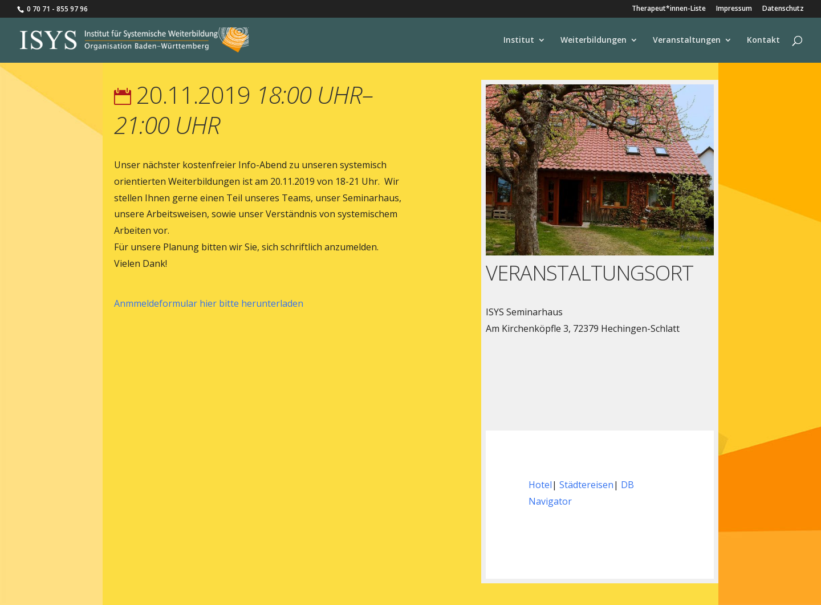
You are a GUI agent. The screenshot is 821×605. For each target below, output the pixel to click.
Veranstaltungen (687, 40)
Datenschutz (783, 9)
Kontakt (763, 40)
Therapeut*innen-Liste (669, 9)
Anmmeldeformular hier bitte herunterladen (208, 303)
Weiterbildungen (593, 40)
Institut (518, 40)
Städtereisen (586, 484)
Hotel (540, 484)
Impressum (734, 9)
